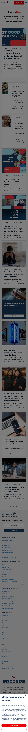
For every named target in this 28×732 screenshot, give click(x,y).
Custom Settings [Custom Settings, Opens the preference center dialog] (14, 729)
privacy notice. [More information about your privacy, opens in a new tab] (18, 720)
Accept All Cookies (14, 725)
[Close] (25, 696)
